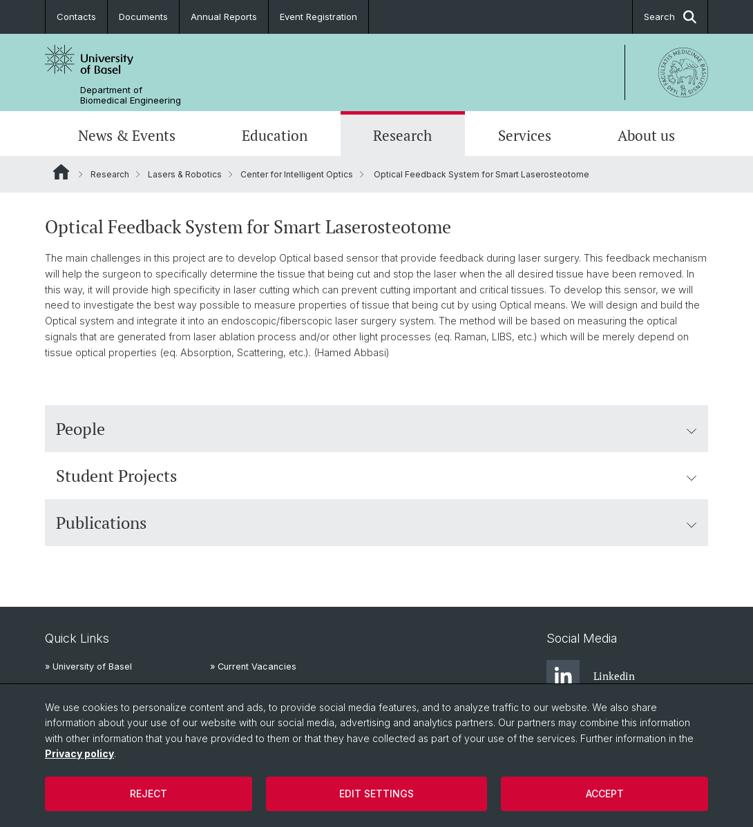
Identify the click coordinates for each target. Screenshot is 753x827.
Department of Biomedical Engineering (130, 95)
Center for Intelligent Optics (296, 174)
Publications (376, 522)
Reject (148, 793)
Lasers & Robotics (185, 174)
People (376, 428)
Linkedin (590, 676)
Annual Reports (224, 16)
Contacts (76, 16)
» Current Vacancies (253, 666)
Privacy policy (79, 753)
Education (274, 135)
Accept (605, 793)
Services (524, 135)
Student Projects (376, 475)
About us (646, 135)
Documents (143, 16)
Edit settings (376, 793)
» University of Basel (88, 666)
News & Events (126, 135)
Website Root (61, 171)
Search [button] (670, 16)
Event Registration (318, 16)
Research (402, 135)
